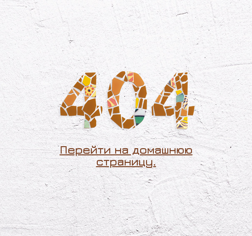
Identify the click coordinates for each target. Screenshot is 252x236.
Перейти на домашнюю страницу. (126, 155)
